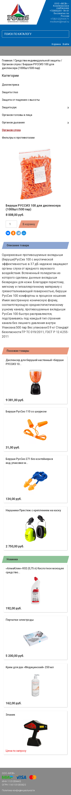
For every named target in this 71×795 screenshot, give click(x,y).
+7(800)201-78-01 (59, 10)
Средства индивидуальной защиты (37, 60)
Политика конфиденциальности (18, 790)
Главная (7, 60)
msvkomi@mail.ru (59, 21)
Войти (66, 44)
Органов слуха (11, 64)
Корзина (56, 44)
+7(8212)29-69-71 (60, 19)
